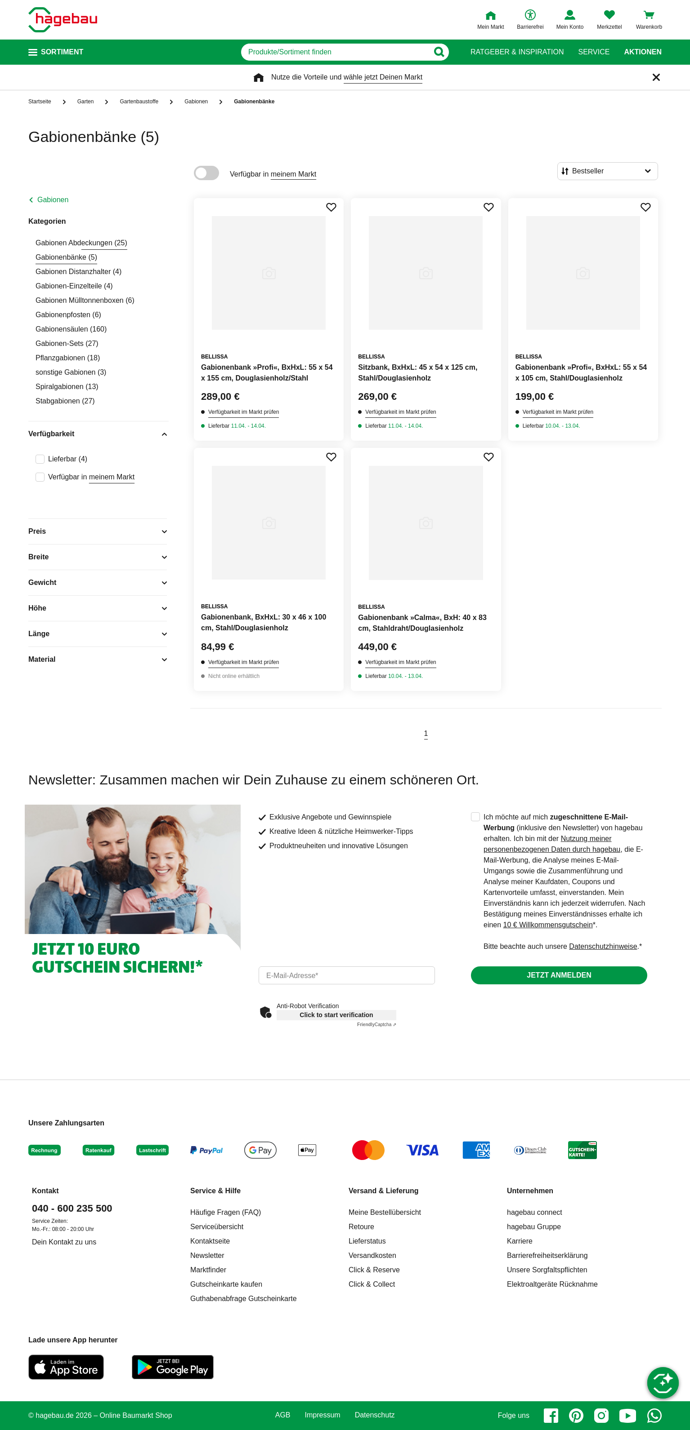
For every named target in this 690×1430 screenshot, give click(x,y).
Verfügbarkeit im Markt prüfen (243, 412)
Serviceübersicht (216, 1227)
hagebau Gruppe (534, 1227)
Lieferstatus (367, 1241)
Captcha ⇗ (376, 1024)
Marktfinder (208, 1270)
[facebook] (551, 1415)
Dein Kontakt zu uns (64, 1242)
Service (593, 52)
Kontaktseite (210, 1241)
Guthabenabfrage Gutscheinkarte (243, 1298)
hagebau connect (534, 1212)
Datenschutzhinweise (603, 946)
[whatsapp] (654, 1415)
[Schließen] (656, 77)
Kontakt (45, 1191)
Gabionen (52, 200)
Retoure (361, 1227)
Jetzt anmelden (559, 975)
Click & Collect (372, 1284)
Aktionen (643, 52)
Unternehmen (530, 1191)
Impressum (323, 1415)
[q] (335, 52)
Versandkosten (372, 1255)
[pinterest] (576, 1415)
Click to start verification (336, 1014)
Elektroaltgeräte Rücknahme (552, 1284)
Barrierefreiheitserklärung (547, 1255)
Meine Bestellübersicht (385, 1212)
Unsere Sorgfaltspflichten (547, 1270)
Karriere (520, 1241)
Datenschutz (375, 1415)
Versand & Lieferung (384, 1191)
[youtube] (627, 1415)
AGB (283, 1415)
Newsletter (207, 1255)
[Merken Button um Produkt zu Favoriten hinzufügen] (331, 207)
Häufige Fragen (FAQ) (225, 1212)
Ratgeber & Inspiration (517, 52)
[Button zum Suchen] (439, 52)
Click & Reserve (374, 1270)
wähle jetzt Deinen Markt (383, 77)
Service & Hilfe (215, 1191)
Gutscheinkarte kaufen (226, 1284)
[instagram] (601, 1415)
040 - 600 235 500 (72, 1208)
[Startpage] (62, 19)
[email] (347, 975)
